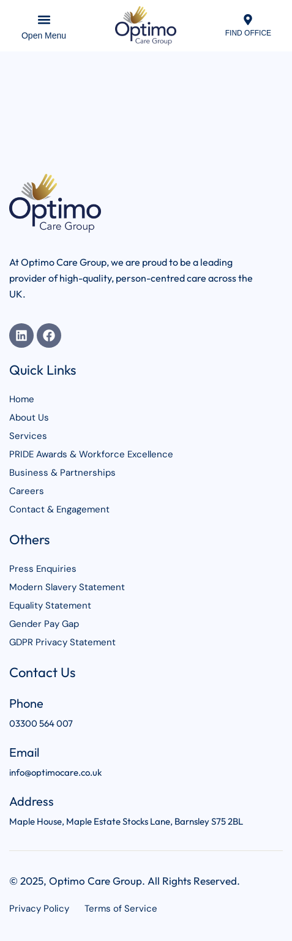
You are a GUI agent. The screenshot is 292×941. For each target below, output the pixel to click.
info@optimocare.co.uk (55, 772)
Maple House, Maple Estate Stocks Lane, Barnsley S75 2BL (126, 821)
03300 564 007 (41, 723)
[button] (44, 19)
